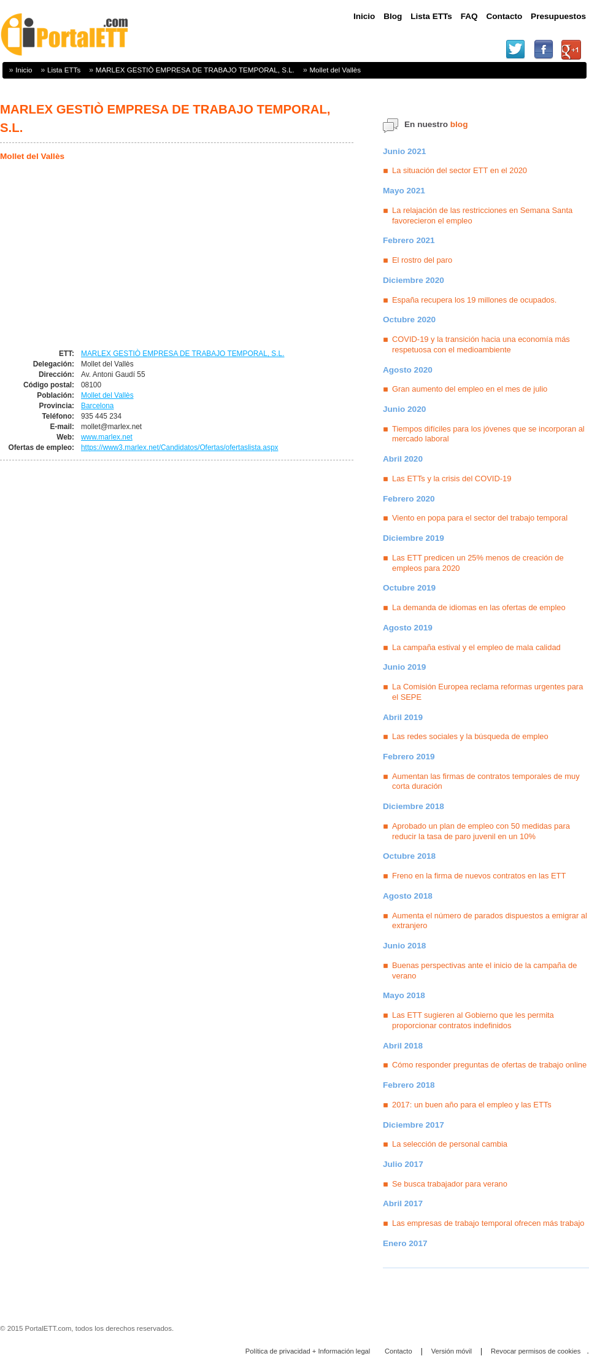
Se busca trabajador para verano (449, 1183)
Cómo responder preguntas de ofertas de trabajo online (489, 1064)
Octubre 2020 (409, 319)
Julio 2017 (403, 1164)
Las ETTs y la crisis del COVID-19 (451, 478)
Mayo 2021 (404, 190)
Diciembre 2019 (413, 538)
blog (459, 124)
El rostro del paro (422, 260)
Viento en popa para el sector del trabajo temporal (480, 517)
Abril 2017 (403, 1203)
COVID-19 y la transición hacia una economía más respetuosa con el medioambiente (481, 344)
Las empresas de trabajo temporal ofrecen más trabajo (488, 1223)
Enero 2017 (405, 1243)
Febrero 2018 (409, 1085)
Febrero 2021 (409, 240)
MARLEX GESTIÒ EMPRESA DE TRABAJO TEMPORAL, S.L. (195, 70)
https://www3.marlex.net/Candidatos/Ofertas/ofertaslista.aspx (179, 447)
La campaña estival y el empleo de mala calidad (476, 647)
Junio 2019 (404, 667)
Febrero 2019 (409, 756)
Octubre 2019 (409, 587)
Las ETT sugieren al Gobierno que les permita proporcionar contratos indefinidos (473, 1020)
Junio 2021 (404, 151)
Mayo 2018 (404, 995)
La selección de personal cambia (449, 1144)
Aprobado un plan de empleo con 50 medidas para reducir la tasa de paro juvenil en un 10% (481, 831)
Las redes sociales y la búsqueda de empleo (470, 736)
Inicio (23, 70)
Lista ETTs (63, 70)
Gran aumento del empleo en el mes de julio (469, 388)
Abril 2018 (403, 1045)
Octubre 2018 (409, 856)
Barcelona (97, 405)
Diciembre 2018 (413, 806)
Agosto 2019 (408, 627)
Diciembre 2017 (413, 1124)
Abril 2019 (403, 717)
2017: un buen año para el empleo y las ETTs (472, 1104)
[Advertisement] (103, 256)
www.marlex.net (107, 437)
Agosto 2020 (408, 369)
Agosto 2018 (408, 896)
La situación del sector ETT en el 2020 (459, 170)
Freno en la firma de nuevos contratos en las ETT (479, 875)
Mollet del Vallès (335, 70)
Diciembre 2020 (413, 280)
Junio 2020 (404, 409)
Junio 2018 (404, 945)
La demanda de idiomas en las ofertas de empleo (479, 607)
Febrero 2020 (409, 498)
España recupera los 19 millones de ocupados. (474, 299)
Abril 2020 (403, 458)
